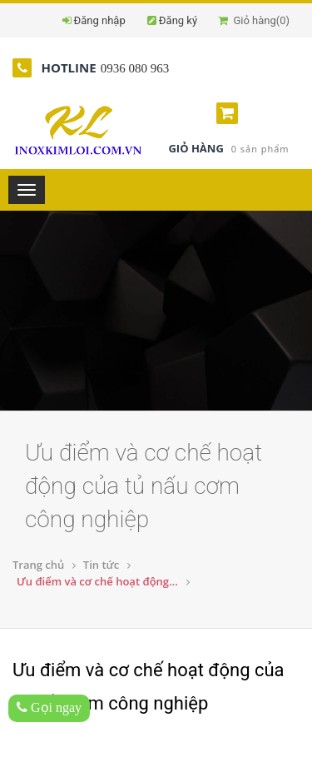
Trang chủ (38, 564)
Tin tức (101, 564)
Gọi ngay (49, 707)
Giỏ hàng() (254, 20)
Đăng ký (178, 20)
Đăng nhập (100, 20)
